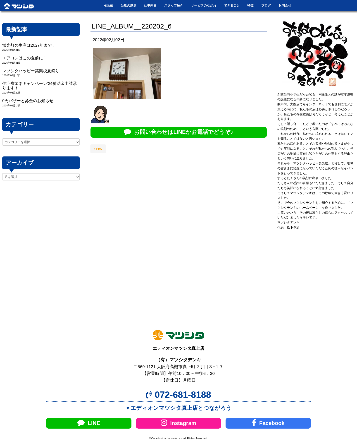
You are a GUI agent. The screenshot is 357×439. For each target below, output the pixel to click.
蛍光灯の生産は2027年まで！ (29, 45)
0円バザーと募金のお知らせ (27, 100)
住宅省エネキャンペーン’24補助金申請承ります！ (39, 85)
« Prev (98, 148)
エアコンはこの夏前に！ (24, 58)
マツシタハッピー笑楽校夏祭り (30, 71)
